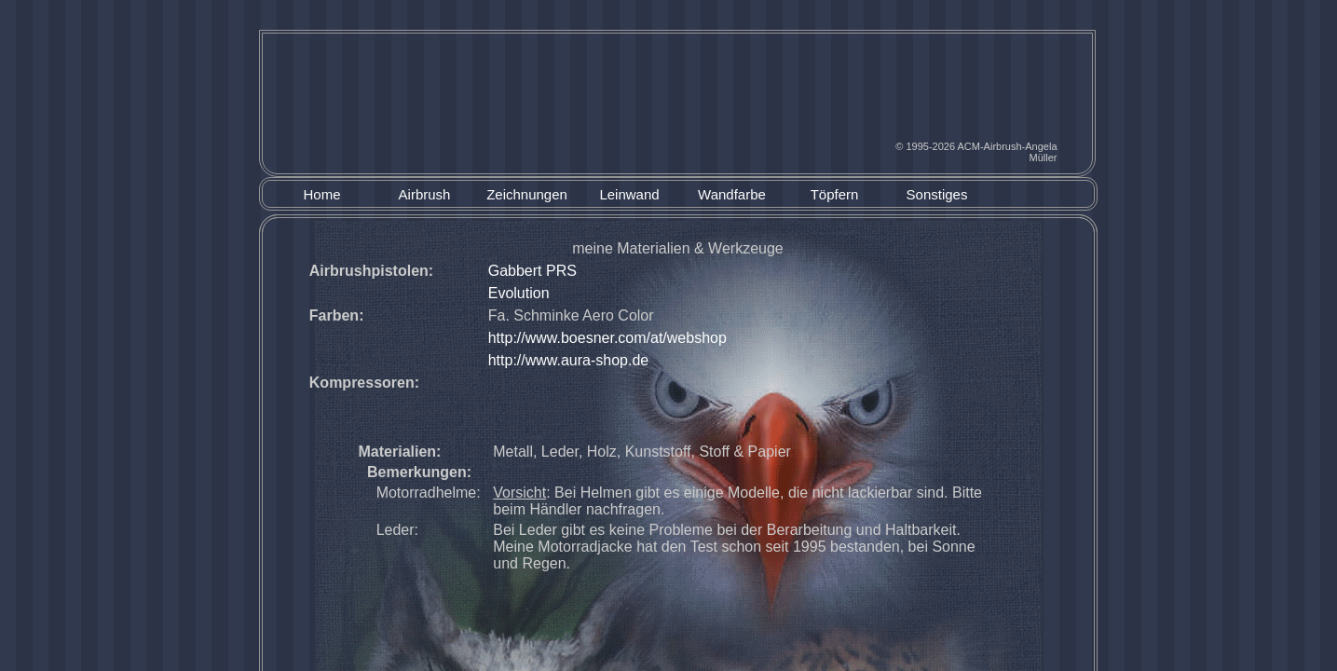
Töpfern (835, 194)
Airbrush (425, 194)
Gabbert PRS (532, 271)
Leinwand (629, 194)
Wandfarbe (732, 194)
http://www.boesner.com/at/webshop (607, 338)
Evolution (519, 293)
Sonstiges (937, 194)
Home (321, 194)
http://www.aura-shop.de (568, 360)
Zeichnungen (526, 194)
